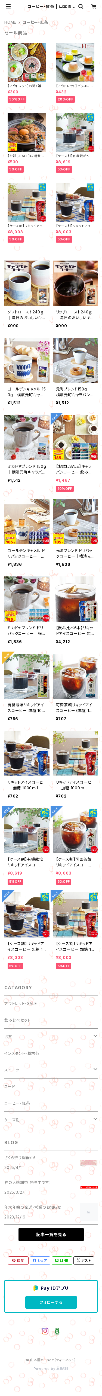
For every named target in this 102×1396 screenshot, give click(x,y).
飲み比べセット (17, 1020)
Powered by (51, 1369)
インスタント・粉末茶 (21, 1053)
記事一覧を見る (51, 1234)
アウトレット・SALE (20, 1003)
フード (9, 1086)
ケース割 (12, 1119)
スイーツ (11, 1070)
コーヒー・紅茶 (17, 1103)
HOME (10, 22)
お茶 (8, 1036)
